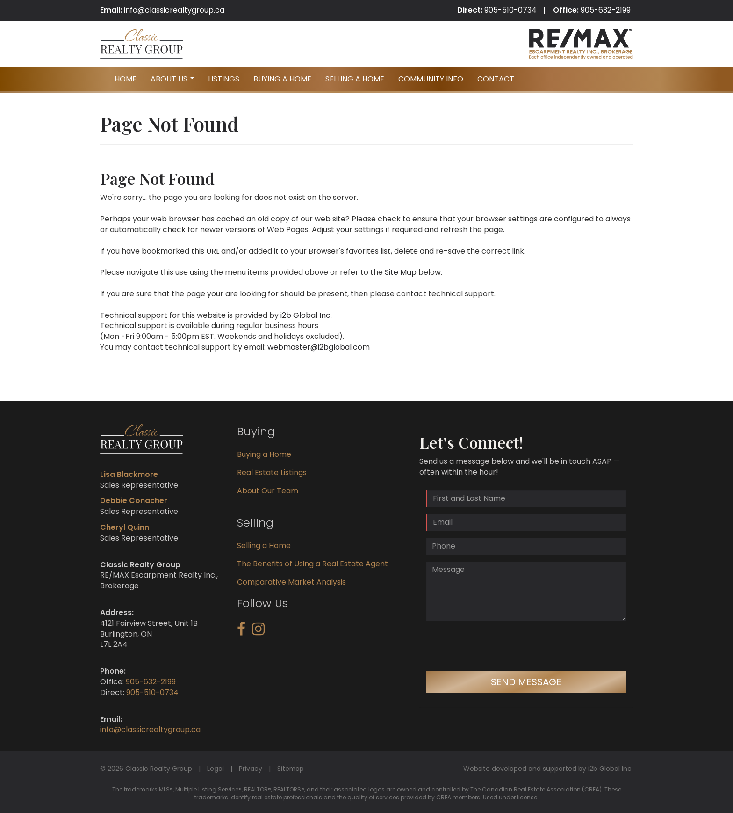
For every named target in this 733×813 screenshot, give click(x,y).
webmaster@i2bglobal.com (318, 347)
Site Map (401, 272)
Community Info (430, 78)
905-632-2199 (606, 10)
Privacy (250, 768)
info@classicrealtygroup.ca (174, 10)
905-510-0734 (510, 10)
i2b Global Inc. (306, 315)
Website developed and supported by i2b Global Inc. (548, 768)
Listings (223, 78)
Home (126, 78)
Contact (495, 78)
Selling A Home (354, 78)
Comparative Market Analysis (291, 582)
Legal (215, 768)
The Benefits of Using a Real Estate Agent (312, 563)
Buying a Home (264, 454)
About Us (173, 81)
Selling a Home (264, 545)
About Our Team (267, 490)
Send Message (526, 681)
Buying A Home (282, 78)
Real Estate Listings (272, 472)
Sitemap (290, 768)
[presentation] (497, 646)
